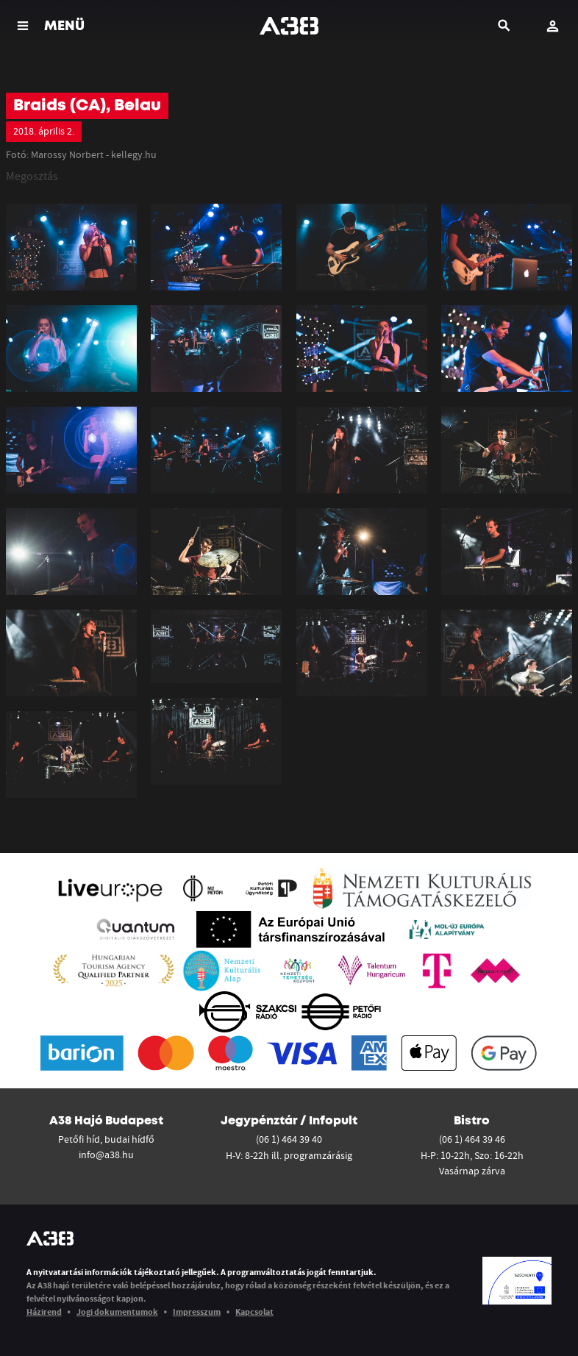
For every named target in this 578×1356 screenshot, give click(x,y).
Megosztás (32, 175)
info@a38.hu (106, 1154)
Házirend (44, 1311)
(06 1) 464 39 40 (289, 1139)
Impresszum (197, 1311)
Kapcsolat (254, 1311)
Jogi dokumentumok (117, 1311)
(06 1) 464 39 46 (472, 1139)
